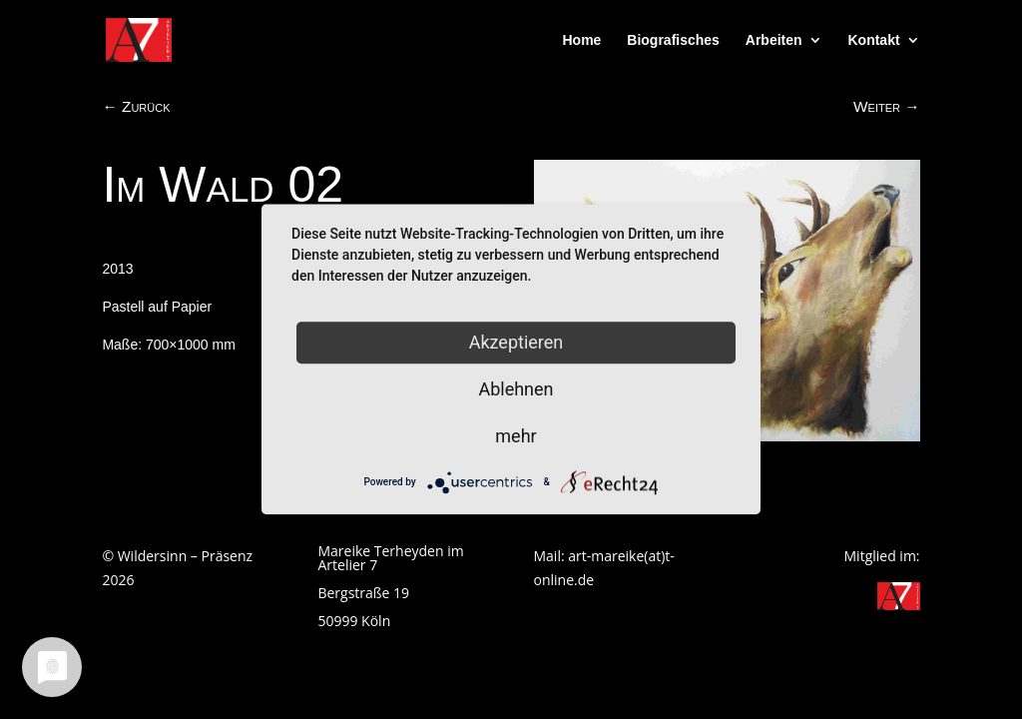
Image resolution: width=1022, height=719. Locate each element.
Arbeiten (774, 40)
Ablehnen (515, 388)
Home (582, 40)
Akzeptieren (516, 342)
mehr (515, 435)
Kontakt (873, 40)
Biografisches (673, 40)
